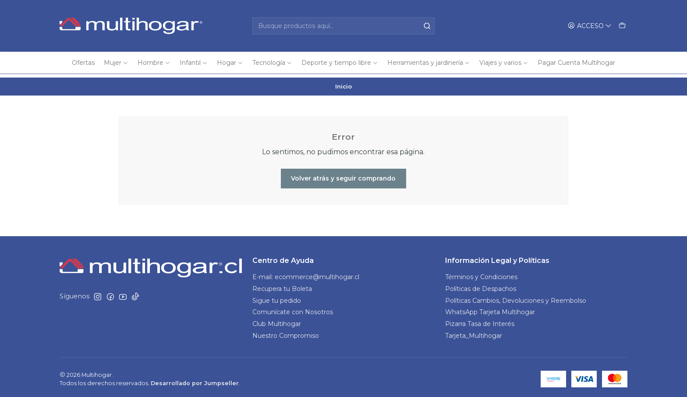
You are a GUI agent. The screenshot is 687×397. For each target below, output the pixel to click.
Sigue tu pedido (276, 297)
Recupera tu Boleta (282, 285)
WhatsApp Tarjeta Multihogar (490, 309)
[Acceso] (590, 26)
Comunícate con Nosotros (292, 309)
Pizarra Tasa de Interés (479, 321)
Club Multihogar (276, 321)
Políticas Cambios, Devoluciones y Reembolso (515, 297)
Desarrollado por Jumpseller (195, 379)
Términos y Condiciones (481, 273)
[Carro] (622, 26)
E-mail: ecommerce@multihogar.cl (305, 273)
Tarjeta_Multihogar (473, 333)
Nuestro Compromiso (285, 333)
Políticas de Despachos (480, 285)
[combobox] (343, 26)
